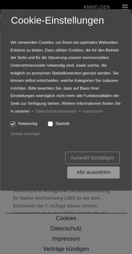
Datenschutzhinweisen (56, 111)
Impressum (93, 111)
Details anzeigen (25, 134)
